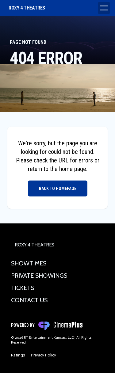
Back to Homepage (57, 188)
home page (72, 169)
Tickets (22, 287)
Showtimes (28, 263)
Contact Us (29, 300)
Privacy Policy (43, 355)
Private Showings (39, 275)
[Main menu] (104, 8)
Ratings (18, 355)
